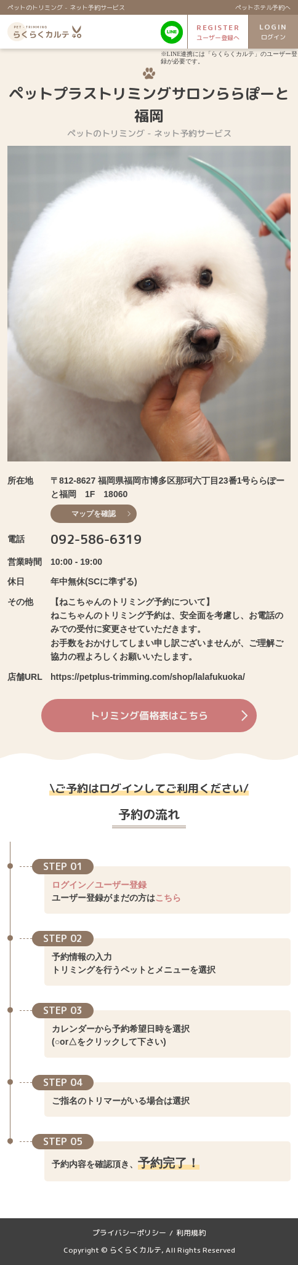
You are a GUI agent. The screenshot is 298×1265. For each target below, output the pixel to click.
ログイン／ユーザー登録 (99, 885)
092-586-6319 (96, 539)
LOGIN (273, 32)
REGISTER (218, 32)
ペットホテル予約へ (263, 7)
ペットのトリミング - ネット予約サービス (66, 7)
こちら (168, 898)
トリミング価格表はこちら (169, 715)
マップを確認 (101, 513)
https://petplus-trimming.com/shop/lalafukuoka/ (147, 677)
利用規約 (191, 1232)
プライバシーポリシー (129, 1232)
